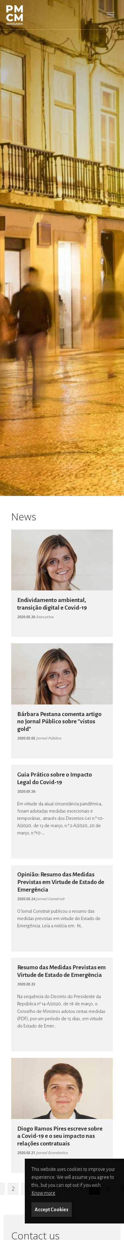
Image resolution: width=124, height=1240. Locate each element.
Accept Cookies (51, 1209)
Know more (43, 1193)
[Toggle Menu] (111, 14)
